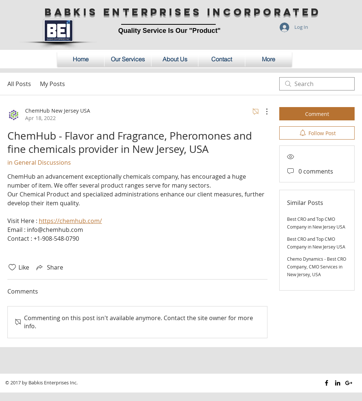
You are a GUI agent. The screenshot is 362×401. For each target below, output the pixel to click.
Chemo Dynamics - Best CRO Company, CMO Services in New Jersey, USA (316, 266)
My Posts (52, 84)
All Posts (19, 84)
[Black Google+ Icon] (348, 383)
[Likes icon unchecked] (12, 267)
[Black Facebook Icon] (326, 383)
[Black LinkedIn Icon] (337, 383)
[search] (317, 83)
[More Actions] (263, 111)
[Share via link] (49, 267)
